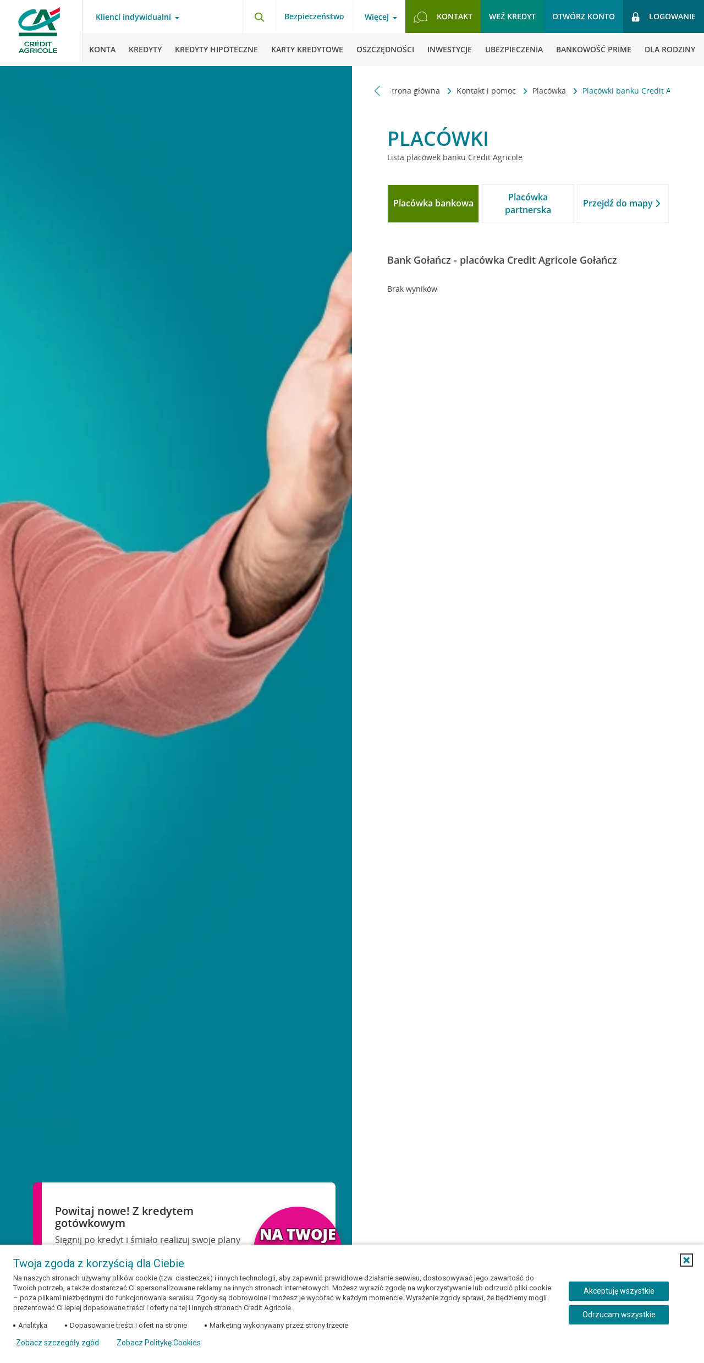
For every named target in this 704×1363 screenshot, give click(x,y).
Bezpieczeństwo (314, 16)
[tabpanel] (528, 289)
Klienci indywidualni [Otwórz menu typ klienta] (133, 17)
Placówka (524, 90)
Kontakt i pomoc (461, 90)
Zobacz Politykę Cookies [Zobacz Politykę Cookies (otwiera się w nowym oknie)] (159, 1342)
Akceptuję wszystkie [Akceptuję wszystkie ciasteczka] (619, 1290)
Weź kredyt (512, 16)
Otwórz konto (583, 16)
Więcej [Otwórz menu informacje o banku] (377, 17)
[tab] (433, 203)
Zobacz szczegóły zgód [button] (57, 1342)
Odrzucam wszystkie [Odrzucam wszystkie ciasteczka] (619, 1314)
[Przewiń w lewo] (377, 90)
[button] (686, 1260)
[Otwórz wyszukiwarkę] (259, 16)
